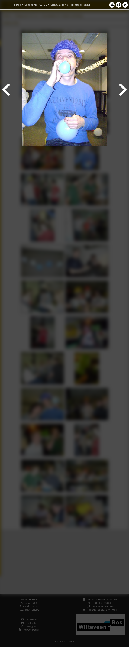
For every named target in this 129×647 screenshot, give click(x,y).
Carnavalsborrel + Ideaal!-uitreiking (70, 4)
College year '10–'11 (35, 4)
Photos (17, 4)
